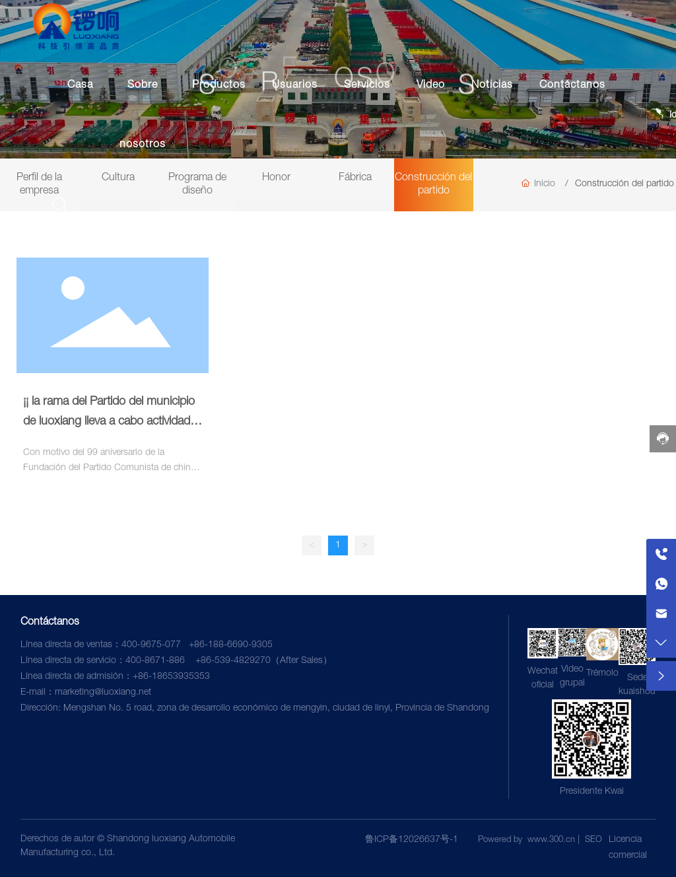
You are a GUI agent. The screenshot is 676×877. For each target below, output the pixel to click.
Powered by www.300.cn (526, 840)
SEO (593, 840)
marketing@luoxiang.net (103, 692)
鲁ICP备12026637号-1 (411, 840)
